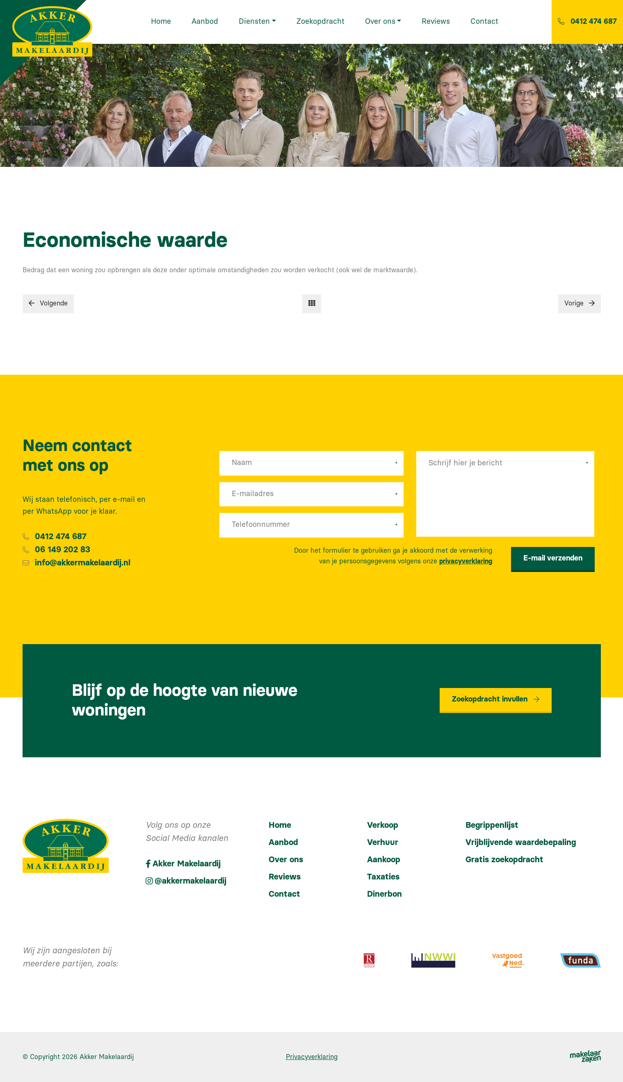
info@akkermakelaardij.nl (82, 563)
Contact (284, 894)
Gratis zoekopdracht (504, 860)
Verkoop (382, 825)
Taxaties (383, 877)
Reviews (285, 877)
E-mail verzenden (552, 558)
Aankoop (383, 860)
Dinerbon (384, 894)
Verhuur (382, 842)
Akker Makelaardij (107, 1057)
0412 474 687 (61, 537)
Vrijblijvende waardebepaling (521, 842)
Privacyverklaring (312, 1057)
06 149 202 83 (62, 550)
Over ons (286, 860)
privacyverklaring (465, 561)
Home (280, 825)
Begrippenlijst (492, 825)
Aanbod (283, 842)
